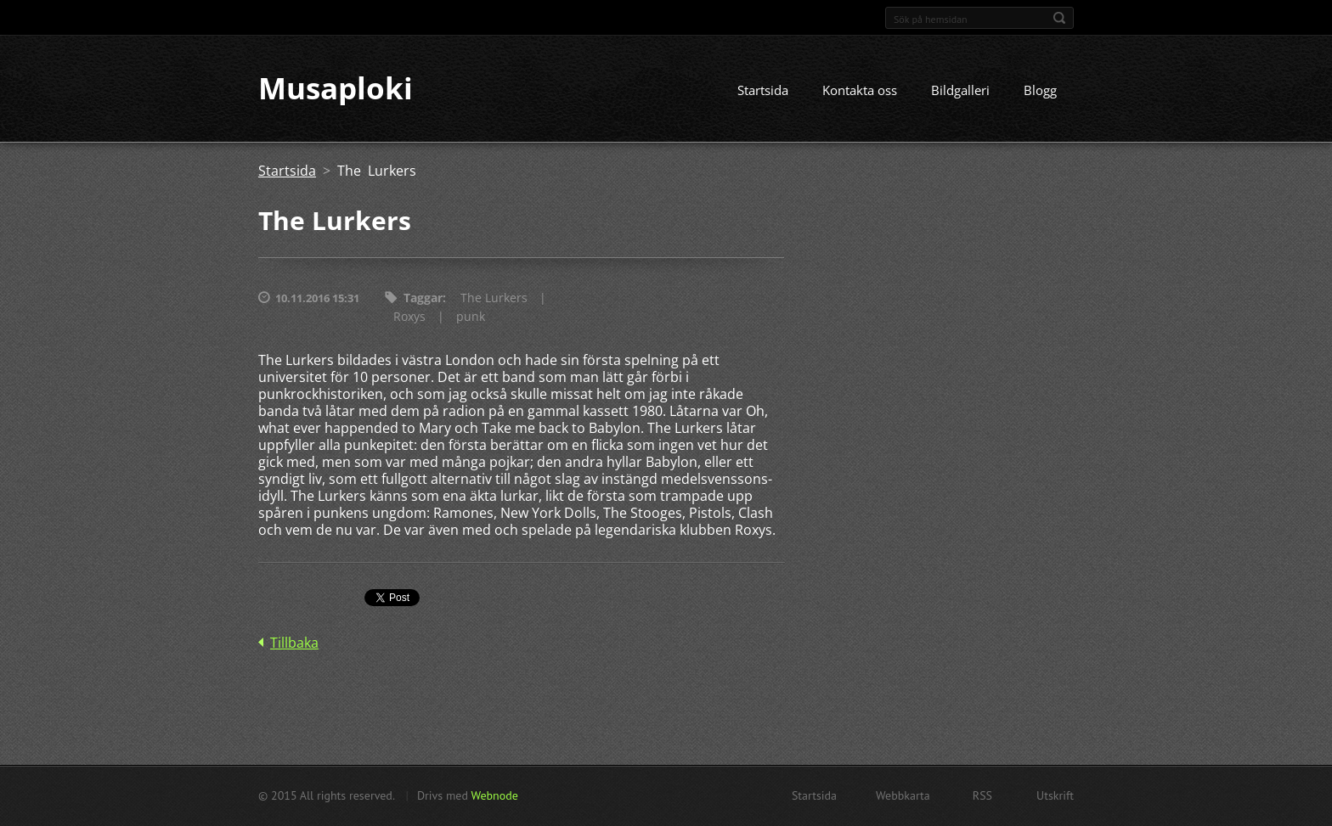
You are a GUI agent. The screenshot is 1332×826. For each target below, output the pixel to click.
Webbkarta (903, 795)
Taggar (423, 298)
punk (470, 317)
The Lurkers (494, 298)
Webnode (494, 795)
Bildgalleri (960, 90)
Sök (1059, 17)
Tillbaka (294, 643)
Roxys (409, 317)
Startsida (762, 90)
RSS (982, 795)
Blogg (1040, 90)
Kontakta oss (859, 90)
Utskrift (1055, 795)
